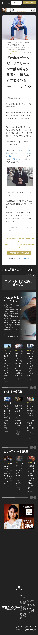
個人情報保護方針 (24, 602)
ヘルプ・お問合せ (21, 602)
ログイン (16, 3)
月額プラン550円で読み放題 (19, 253)
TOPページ (21, 596)
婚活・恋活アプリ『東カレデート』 (31, 605)
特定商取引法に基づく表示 (24, 615)
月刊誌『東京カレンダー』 (31, 601)
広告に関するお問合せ (21, 608)
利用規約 (24, 598)
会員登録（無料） (29, 2)
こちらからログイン (22, 258)
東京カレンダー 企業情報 (21, 616)
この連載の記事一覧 (11, 336)
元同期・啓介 (17, 159)
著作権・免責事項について (24, 608)
